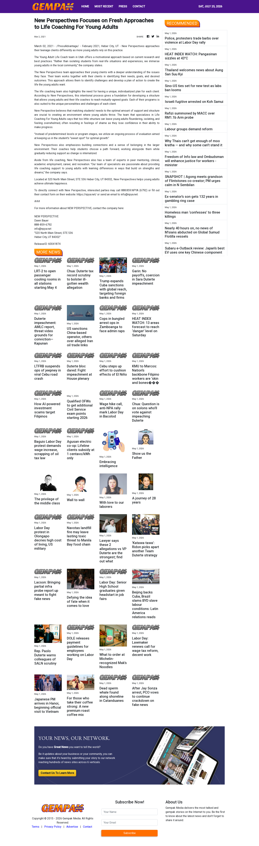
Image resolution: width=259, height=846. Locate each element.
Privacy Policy (52, 826)
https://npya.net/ (87, 194)
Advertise (72, 826)
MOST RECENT (104, 6)
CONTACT (139, 6)
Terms (35, 826)
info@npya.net (129, 194)
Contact (87, 826)
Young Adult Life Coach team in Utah (61, 57)
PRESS (123, 6)
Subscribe (129, 833)
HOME (85, 6)
